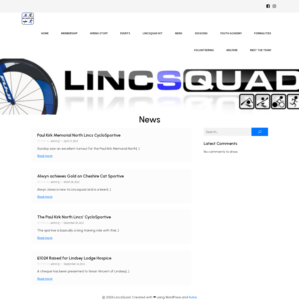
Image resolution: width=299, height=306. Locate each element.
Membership (69, 33)
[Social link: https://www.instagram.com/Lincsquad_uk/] (274, 6)
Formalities (262, 33)
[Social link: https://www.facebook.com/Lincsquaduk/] (268, 6)
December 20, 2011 (74, 223)
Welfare (232, 50)
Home (45, 33)
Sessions (201, 33)
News (178, 33)
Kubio (193, 297)
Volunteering (204, 50)
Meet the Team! (260, 50)
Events (125, 33)
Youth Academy (231, 33)
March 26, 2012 (72, 182)
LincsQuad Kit (153, 33)
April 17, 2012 (71, 141)
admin (54, 141)
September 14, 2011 (74, 264)
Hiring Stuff (99, 33)
